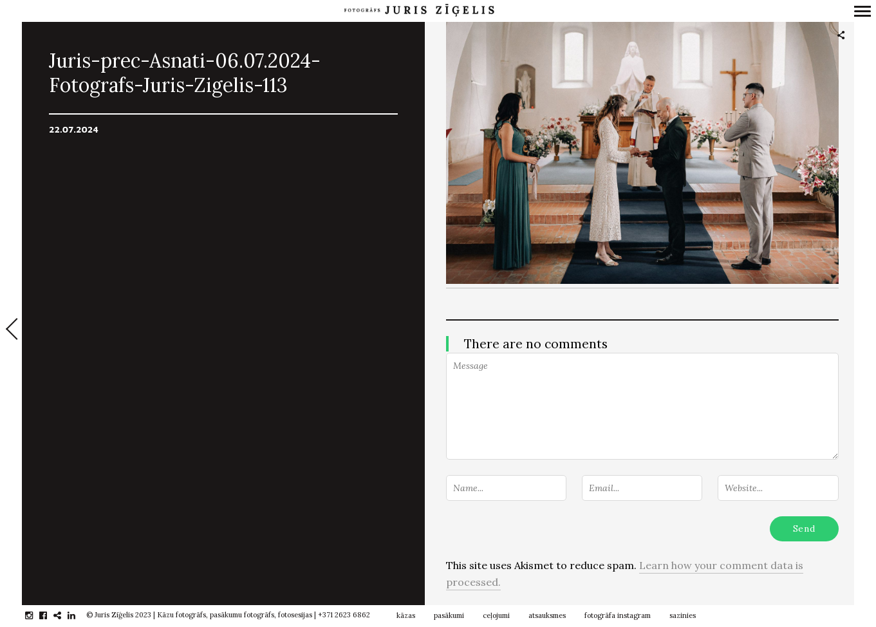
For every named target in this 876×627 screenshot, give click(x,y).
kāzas (405, 615)
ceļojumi (496, 615)
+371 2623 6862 (344, 614)
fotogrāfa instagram (617, 615)
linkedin (78, 615)
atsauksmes (547, 615)
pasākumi (449, 615)
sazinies (682, 615)
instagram (35, 615)
